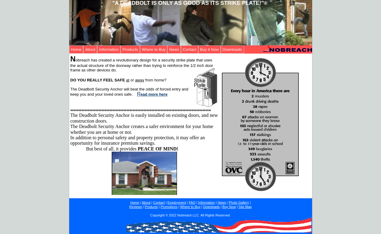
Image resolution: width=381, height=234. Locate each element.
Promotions (169, 207)
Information (109, 49)
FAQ (192, 202)
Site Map (245, 207)
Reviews (135, 207)
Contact (189, 49)
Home (76, 49)
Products (130, 49)
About (90, 49)
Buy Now (229, 207)
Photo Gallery (239, 202)
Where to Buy (154, 49)
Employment (177, 202)
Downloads (232, 49)
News (174, 49)
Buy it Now (209, 49)
